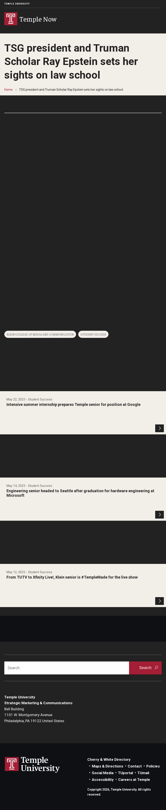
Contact (135, 766)
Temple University (17, 3)
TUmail (143, 773)
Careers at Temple (134, 779)
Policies (153, 766)
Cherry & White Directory (109, 759)
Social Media (102, 773)
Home (8, 89)
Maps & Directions (107, 766)
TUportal (125, 773)
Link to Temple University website (32, 765)
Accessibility (103, 779)
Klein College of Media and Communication (40, 334)
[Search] (66, 667)
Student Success (93, 334)
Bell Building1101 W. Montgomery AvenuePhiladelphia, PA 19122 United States (34, 715)
